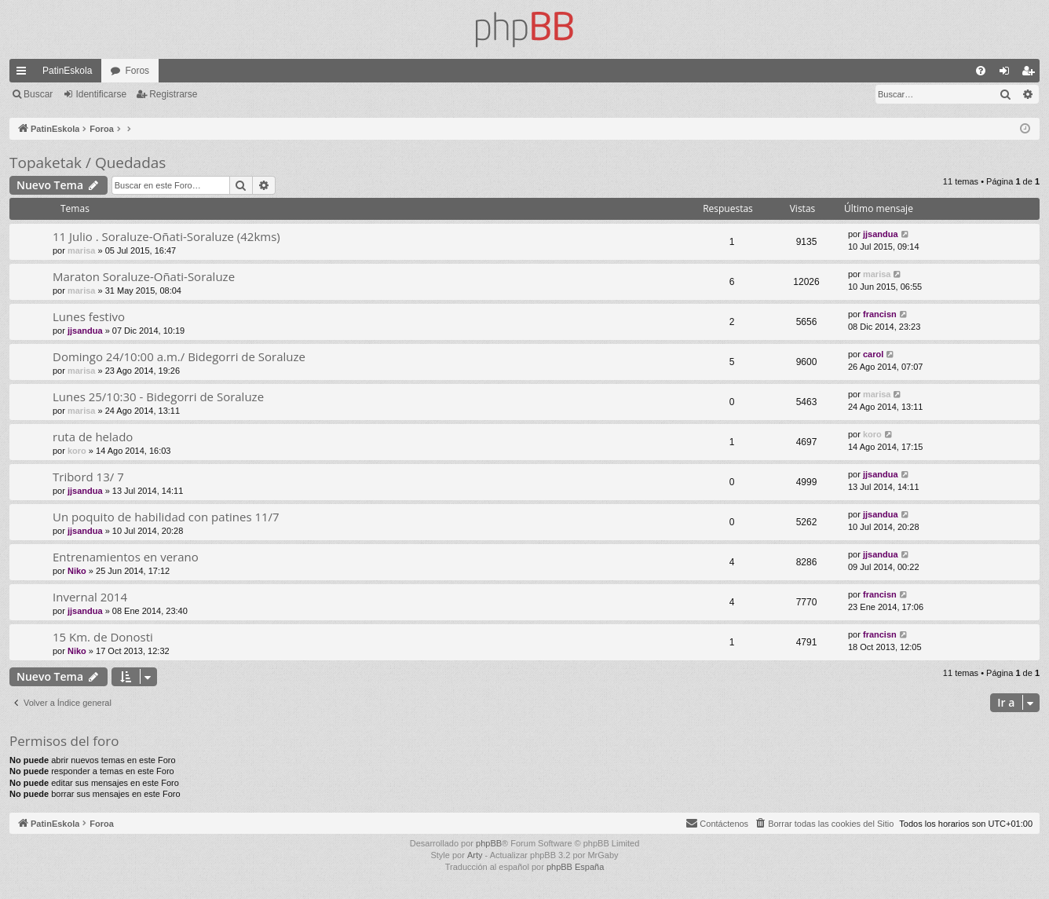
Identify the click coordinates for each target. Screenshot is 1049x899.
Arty (475, 855)
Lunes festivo (89, 316)
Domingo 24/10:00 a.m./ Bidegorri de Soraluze (179, 356)
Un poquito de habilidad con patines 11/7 (166, 516)
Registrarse (173, 94)
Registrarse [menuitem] (1031, 73)
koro (77, 450)
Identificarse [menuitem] (1008, 73)
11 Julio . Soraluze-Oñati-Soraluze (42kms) (166, 236)
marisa (81, 250)
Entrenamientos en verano (126, 557)
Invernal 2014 (90, 597)
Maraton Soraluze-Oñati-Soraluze (144, 276)
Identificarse (100, 94)
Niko (77, 571)
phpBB (489, 843)
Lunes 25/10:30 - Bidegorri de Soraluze (158, 396)
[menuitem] (980, 70)
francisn (880, 314)
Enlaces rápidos (24, 73)
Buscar (38, 94)
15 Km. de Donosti (103, 637)
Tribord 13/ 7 (88, 476)
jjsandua (880, 234)
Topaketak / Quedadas (87, 162)
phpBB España (575, 867)
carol (873, 354)
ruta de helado (93, 436)
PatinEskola (67, 70)
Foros (137, 70)
